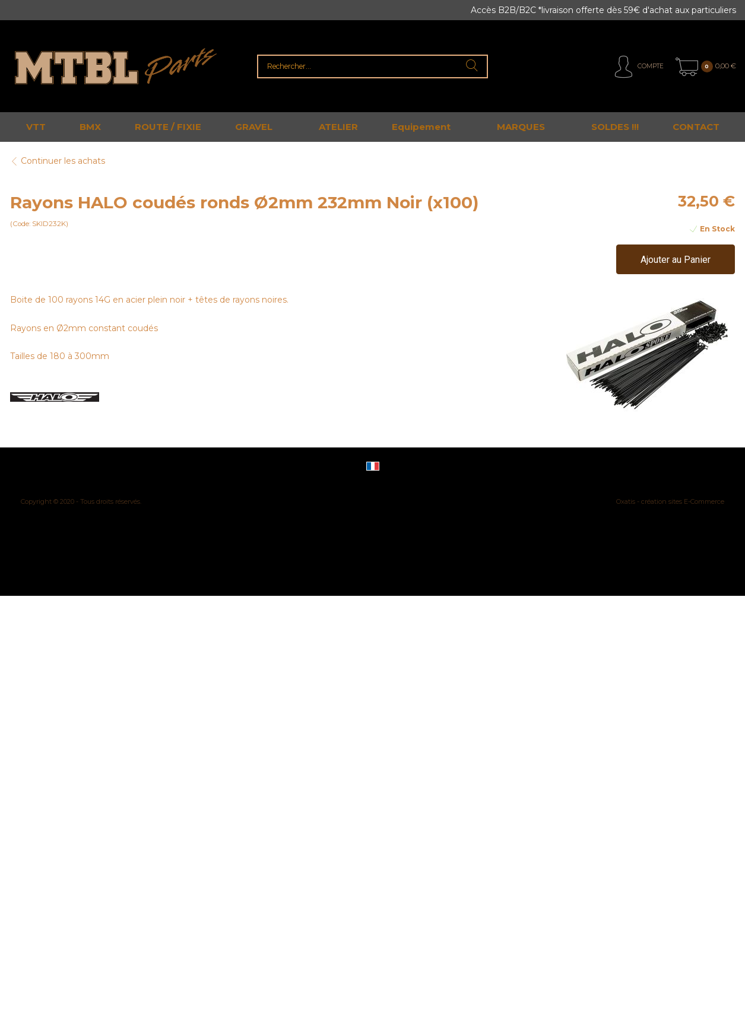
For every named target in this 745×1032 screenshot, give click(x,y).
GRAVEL (253, 126)
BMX (90, 126)
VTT (36, 126)
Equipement (421, 126)
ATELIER (338, 126)
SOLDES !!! (615, 126)
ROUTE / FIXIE (168, 126)
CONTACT (696, 126)
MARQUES (521, 126)
